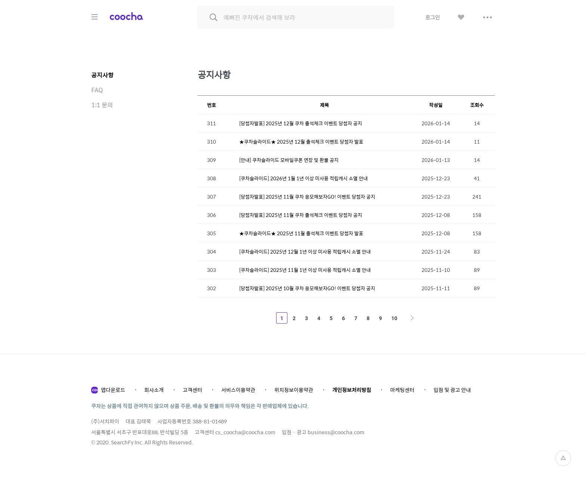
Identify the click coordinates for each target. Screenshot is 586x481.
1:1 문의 (102, 105)
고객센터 (192, 389)
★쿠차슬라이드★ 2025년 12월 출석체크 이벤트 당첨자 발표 (301, 141)
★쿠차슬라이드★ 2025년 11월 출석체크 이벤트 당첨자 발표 (301, 233)
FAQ (97, 90)
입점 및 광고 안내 (452, 389)
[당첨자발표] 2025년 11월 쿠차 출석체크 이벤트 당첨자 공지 (300, 215)
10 (394, 318)
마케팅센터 (402, 389)
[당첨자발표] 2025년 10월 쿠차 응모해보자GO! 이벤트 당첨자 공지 (307, 288)
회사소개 (154, 389)
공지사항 (102, 75)
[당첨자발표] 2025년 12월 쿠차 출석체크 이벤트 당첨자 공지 (300, 123)
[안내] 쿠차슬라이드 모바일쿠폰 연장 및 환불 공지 (289, 160)
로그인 (432, 17)
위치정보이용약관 (293, 389)
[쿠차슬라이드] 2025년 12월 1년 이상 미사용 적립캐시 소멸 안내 (305, 251)
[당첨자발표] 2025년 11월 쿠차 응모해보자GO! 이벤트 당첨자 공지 (307, 196)
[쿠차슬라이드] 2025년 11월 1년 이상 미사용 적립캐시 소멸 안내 (305, 270)
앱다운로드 (113, 389)
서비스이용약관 (238, 389)
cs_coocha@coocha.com (245, 432)
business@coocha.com (336, 432)
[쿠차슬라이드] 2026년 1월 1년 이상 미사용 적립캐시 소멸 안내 (303, 178)
